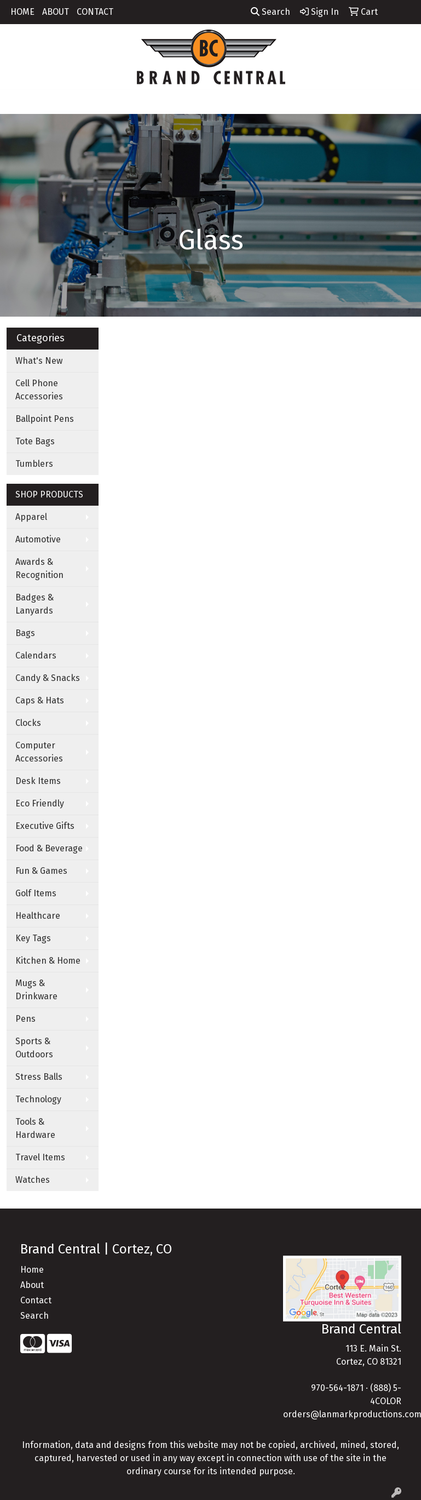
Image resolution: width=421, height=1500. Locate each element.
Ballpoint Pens (44, 419)
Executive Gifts (44, 826)
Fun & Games (41, 871)
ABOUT (55, 12)
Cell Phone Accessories (39, 390)
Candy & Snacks (47, 678)
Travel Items (40, 1157)
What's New (38, 361)
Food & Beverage (49, 848)
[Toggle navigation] (16, 102)
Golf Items (35, 893)
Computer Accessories (39, 752)
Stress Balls (38, 1077)
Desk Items (38, 781)
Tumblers (34, 464)
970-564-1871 (337, 1388)
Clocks (28, 723)
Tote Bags (35, 441)
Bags (25, 633)
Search (270, 12)
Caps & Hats (39, 700)
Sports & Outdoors (34, 1048)
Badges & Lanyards (34, 604)
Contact (35, 1300)
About (32, 1285)
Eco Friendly (39, 803)
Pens (25, 1019)
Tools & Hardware (35, 1128)
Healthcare (37, 916)
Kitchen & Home (47, 960)
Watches (32, 1180)
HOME (22, 12)
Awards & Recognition (39, 568)
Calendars (35, 655)
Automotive (38, 539)
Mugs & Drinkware (36, 989)
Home (32, 1269)
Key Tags (33, 938)
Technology (38, 1099)
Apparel (31, 517)
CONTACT (95, 12)
